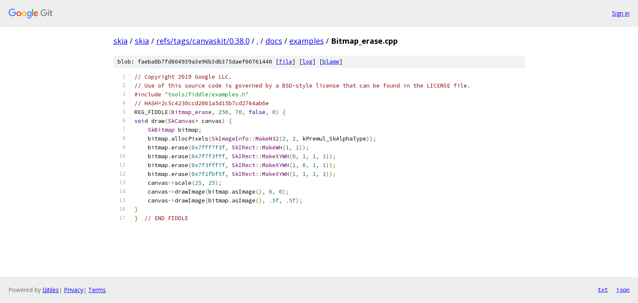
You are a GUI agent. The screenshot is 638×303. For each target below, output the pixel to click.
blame (331, 61)
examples (306, 41)
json (623, 289)
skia (120, 41)
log (307, 61)
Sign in (621, 13)
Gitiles (50, 290)
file (285, 61)
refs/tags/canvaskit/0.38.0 (202, 41)
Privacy (73, 290)
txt (603, 289)
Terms (97, 290)
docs (273, 41)
